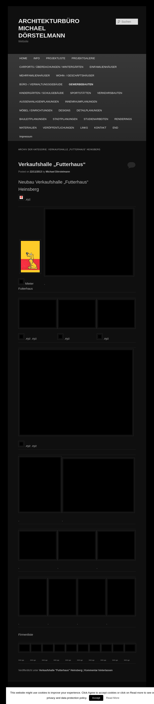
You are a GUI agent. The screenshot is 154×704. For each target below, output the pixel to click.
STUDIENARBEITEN (96, 119)
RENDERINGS (123, 119)
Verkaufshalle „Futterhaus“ (51, 164)
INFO (36, 58)
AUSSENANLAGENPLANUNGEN (39, 101)
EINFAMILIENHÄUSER (103, 66)
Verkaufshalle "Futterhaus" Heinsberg (60, 670)
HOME (23, 58)
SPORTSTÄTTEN (80, 92)
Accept (96, 697)
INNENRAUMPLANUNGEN (81, 101)
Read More (112, 697)
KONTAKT (100, 127)
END (115, 127)
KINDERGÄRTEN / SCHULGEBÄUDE (41, 92)
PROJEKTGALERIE (83, 58)
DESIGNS (64, 110)
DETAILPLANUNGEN (89, 110)
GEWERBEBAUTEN (81, 84)
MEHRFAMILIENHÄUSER (34, 75)
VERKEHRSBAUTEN (109, 92)
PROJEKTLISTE (55, 58)
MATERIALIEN (28, 127)
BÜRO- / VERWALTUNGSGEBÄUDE (41, 84)
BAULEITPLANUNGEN (33, 119)
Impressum (25, 136)
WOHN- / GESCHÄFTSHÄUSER (75, 75)
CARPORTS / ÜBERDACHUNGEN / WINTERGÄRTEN (51, 66)
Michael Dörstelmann (58, 171)
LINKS (84, 127)
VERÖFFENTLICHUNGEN (58, 127)
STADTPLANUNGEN (65, 119)
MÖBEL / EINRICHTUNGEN (35, 110)
